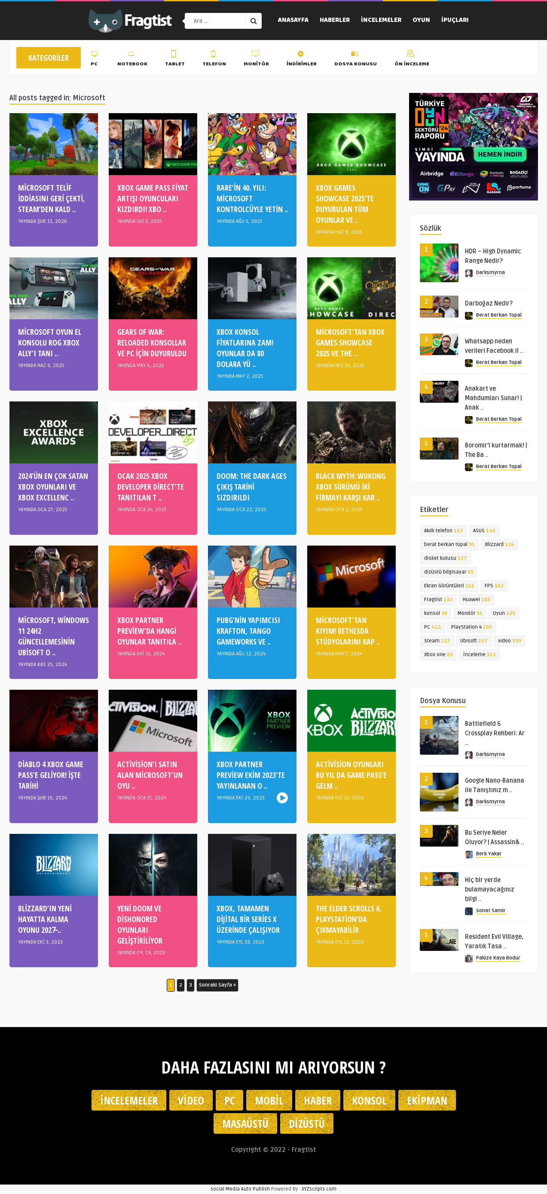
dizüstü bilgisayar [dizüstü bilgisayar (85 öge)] (449, 572)
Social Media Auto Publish (240, 1189)
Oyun (421, 20)
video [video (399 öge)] (509, 641)
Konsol (369, 1100)
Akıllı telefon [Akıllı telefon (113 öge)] (443, 531)
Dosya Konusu (355, 60)
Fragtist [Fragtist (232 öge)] (438, 599)
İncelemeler (381, 20)
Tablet (175, 60)
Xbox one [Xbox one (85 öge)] (438, 654)
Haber (318, 1100)
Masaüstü (245, 1123)
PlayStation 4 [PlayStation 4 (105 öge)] (471, 627)
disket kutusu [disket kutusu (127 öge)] (445, 558)
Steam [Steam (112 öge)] (437, 641)
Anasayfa (293, 20)
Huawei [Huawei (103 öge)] (476, 599)
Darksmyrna (490, 272)
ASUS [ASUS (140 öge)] (484, 531)
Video (191, 1100)
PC (95, 60)
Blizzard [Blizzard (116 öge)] (499, 544)
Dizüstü (307, 1123)
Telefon (214, 60)
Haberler (335, 20)
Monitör (256, 60)
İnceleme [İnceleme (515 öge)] (479, 654)
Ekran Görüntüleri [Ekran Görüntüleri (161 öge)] (449, 586)
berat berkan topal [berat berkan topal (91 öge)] (449, 544)
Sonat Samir (491, 910)
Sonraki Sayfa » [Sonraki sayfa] (217, 985)
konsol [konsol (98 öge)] (435, 613)
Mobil (269, 1100)
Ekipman (427, 1100)
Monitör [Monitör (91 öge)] (470, 613)
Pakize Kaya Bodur (498, 958)
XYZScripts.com (319, 1189)
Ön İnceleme (411, 60)
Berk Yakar (489, 854)
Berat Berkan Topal (499, 315)
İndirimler (302, 60)
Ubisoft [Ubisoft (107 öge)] (474, 641)
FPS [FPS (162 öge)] (494, 586)
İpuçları (455, 20)
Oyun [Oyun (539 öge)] (504, 613)
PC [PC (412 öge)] (432, 627)
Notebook (132, 60)
